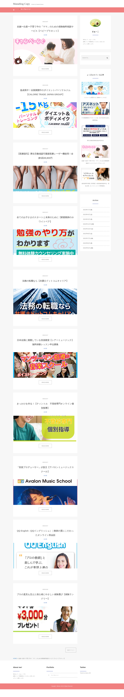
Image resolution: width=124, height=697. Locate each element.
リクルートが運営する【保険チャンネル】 (95, 97)
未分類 (45, 35)
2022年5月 (86, 248)
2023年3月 (86, 219)
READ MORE (45, 69)
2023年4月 (86, 214)
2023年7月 (86, 210)
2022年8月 (86, 233)
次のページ (70, 650)
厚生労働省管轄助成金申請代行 (95, 140)
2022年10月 (87, 229)
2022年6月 (86, 243)
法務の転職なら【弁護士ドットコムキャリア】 (45, 281)
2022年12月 (87, 224)
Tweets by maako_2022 (85, 673)
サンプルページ (25, 9)
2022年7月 (86, 238)
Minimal (58, 686)
